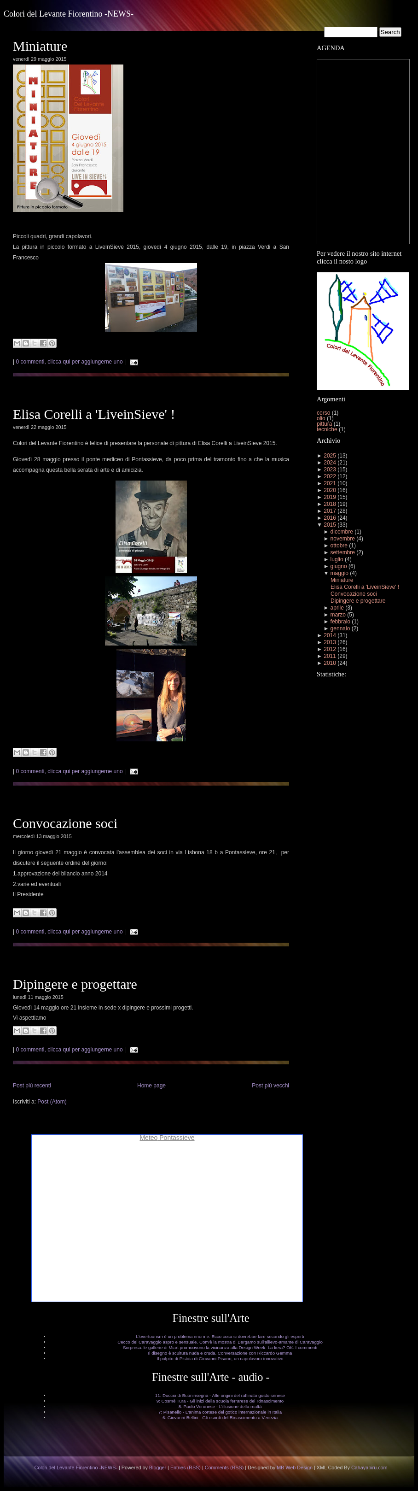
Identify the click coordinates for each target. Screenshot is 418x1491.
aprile (337, 608)
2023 (330, 469)
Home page (151, 1085)
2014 (330, 635)
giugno (339, 566)
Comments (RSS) (224, 1467)
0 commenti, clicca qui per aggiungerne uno (69, 361)
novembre (343, 538)
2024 (330, 462)
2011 (330, 656)
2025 (330, 455)
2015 (330, 525)
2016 (330, 518)
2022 (330, 476)
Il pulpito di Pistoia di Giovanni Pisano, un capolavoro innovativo (220, 1358)
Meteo (148, 1137)
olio (322, 418)
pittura (325, 424)
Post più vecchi (270, 1085)
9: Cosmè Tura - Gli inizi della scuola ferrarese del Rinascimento (220, 1400)
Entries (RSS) (185, 1467)
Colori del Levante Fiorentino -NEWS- (69, 13)
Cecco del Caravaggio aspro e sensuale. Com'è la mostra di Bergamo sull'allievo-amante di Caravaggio (220, 1341)
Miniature (40, 45)
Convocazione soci (65, 823)
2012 (330, 649)
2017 (330, 511)
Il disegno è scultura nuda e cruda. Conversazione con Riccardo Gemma (220, 1353)
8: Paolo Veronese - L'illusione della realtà (220, 1406)
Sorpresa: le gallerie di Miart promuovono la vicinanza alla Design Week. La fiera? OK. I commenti (220, 1347)
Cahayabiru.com (369, 1467)
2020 (330, 490)
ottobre (339, 545)
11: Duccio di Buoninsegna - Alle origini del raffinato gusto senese (220, 1395)
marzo (338, 614)
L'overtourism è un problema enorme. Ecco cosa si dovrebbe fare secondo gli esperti (220, 1336)
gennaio (340, 628)
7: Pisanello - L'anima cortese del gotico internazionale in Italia (220, 1412)
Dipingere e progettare (75, 984)
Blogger (157, 1467)
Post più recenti (32, 1085)
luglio (337, 559)
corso (324, 413)
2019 (330, 497)
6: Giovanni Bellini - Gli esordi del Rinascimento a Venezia (220, 1417)
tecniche (328, 429)
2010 (330, 663)
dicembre (342, 531)
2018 (330, 504)
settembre (343, 552)
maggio (339, 573)
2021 (330, 483)
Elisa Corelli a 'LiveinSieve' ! (94, 414)
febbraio (340, 621)
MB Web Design (295, 1467)
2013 (330, 642)
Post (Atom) (51, 1101)
